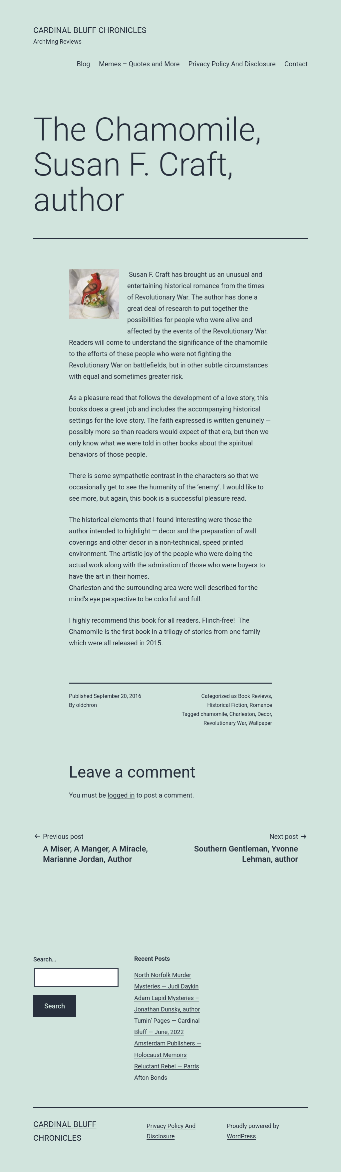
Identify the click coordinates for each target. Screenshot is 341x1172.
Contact (296, 64)
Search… (44, 959)
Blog (83, 64)
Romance (261, 705)
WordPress (241, 1136)
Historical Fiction (227, 705)
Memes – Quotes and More (139, 64)
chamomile (213, 714)
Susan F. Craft (150, 275)
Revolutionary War (224, 723)
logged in (121, 795)
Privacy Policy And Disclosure (232, 64)
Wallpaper (260, 723)
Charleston (242, 714)
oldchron (86, 705)
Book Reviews (254, 696)
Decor (264, 714)
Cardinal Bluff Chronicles (90, 30)
